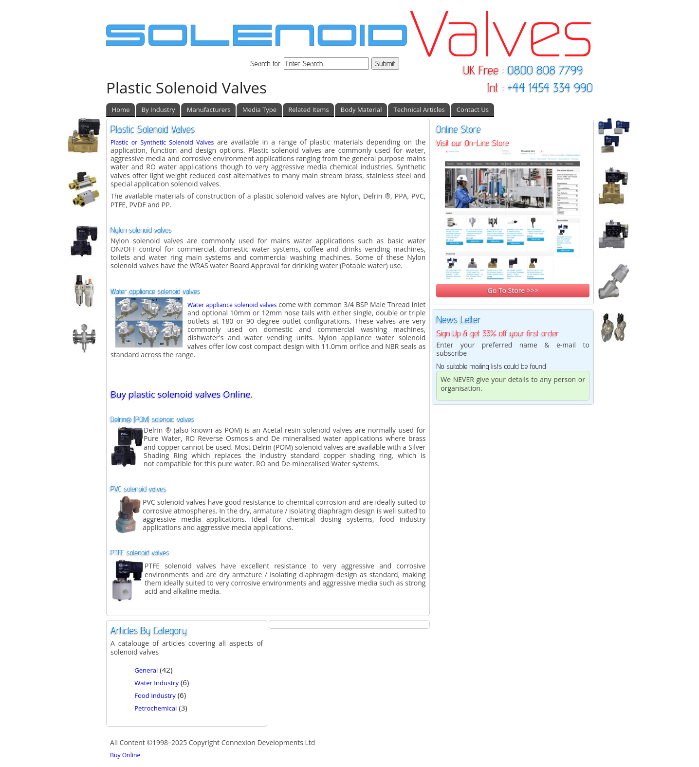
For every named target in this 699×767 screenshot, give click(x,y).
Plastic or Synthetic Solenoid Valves (162, 142)
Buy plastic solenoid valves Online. (181, 394)
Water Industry (156, 682)
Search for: (267, 63)
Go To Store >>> (512, 290)
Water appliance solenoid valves (231, 305)
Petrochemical (155, 708)
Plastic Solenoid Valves (186, 87)
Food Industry (155, 695)
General (146, 670)
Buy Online (125, 755)
